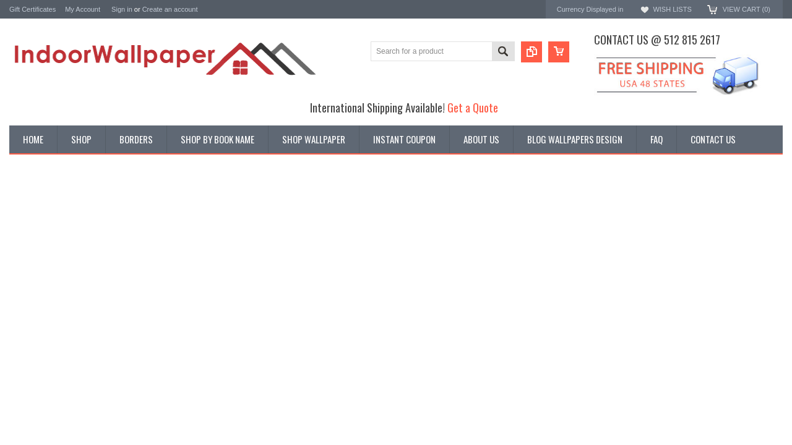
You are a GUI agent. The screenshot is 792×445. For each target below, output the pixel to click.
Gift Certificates (32, 9)
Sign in (121, 9)
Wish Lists (672, 9)
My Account (82, 9)
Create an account (170, 9)
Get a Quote (472, 107)
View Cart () (746, 9)
